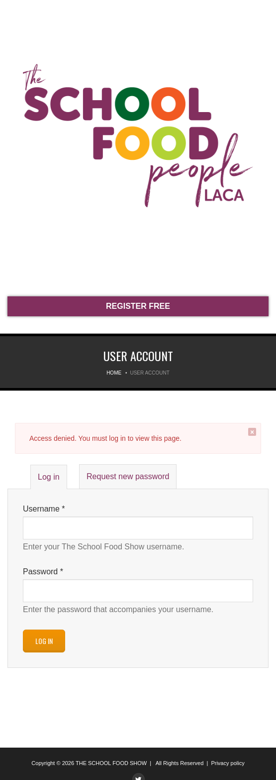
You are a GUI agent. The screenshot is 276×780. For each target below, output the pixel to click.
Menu (14, 13)
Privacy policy (227, 763)
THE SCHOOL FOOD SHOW (111, 763)
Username (44, 509)
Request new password (128, 476)
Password (43, 571)
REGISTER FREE (138, 306)
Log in (52, 480)
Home (113, 373)
